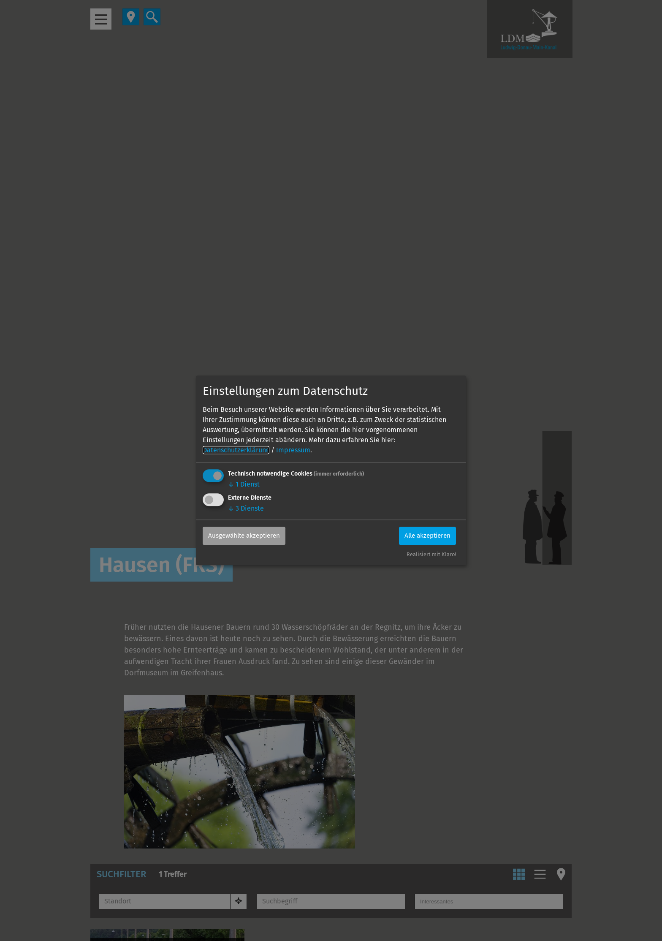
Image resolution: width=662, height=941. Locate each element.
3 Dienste (246, 508)
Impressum (293, 450)
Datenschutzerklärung (236, 450)
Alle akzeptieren (424, 536)
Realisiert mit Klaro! (431, 555)
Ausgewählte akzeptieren (247, 536)
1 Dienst (244, 484)
